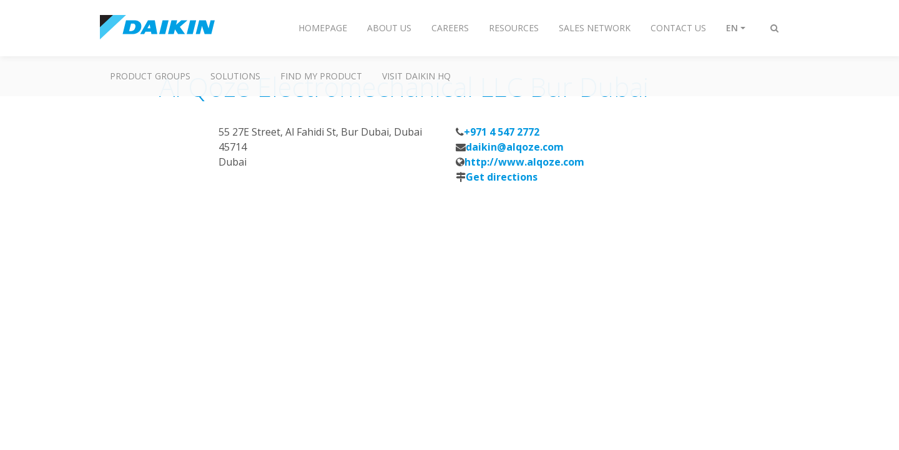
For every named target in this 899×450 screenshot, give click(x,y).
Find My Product (321, 76)
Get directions (502, 177)
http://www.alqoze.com (524, 162)
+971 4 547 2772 (501, 132)
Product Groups (150, 76)
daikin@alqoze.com (515, 147)
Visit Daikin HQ (416, 76)
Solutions (235, 76)
